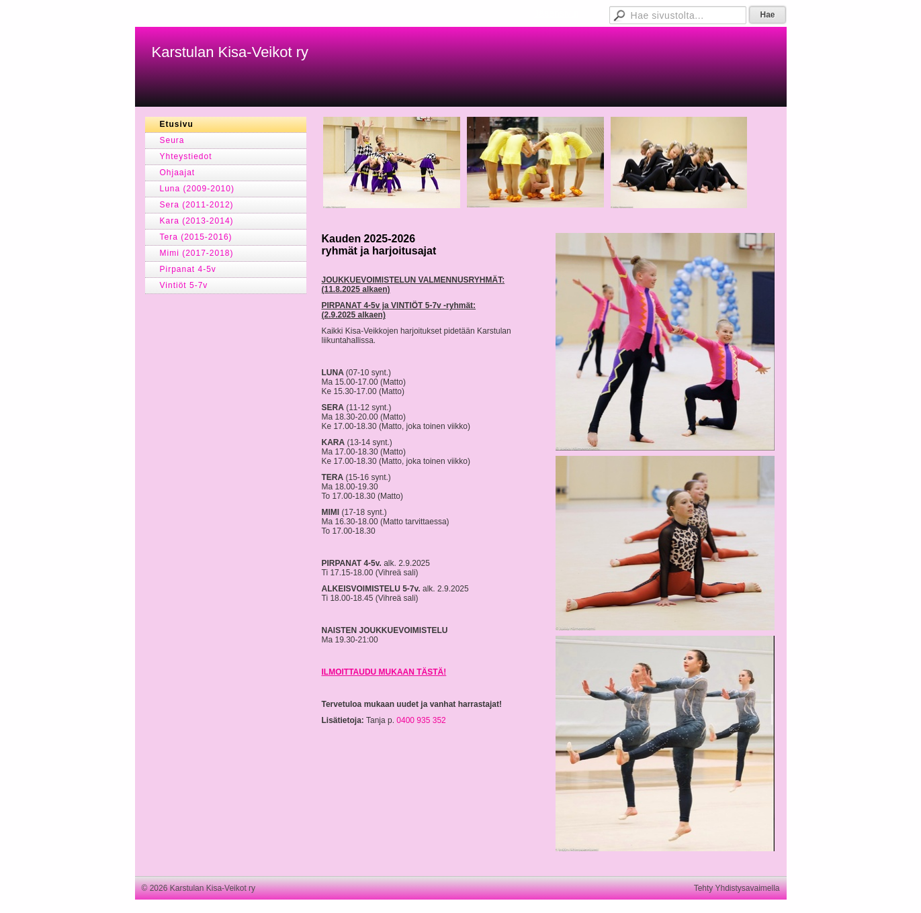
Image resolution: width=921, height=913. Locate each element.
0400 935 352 (420, 720)
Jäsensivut (556, 13)
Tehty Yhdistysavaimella (737, 888)
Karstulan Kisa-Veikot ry (230, 52)
